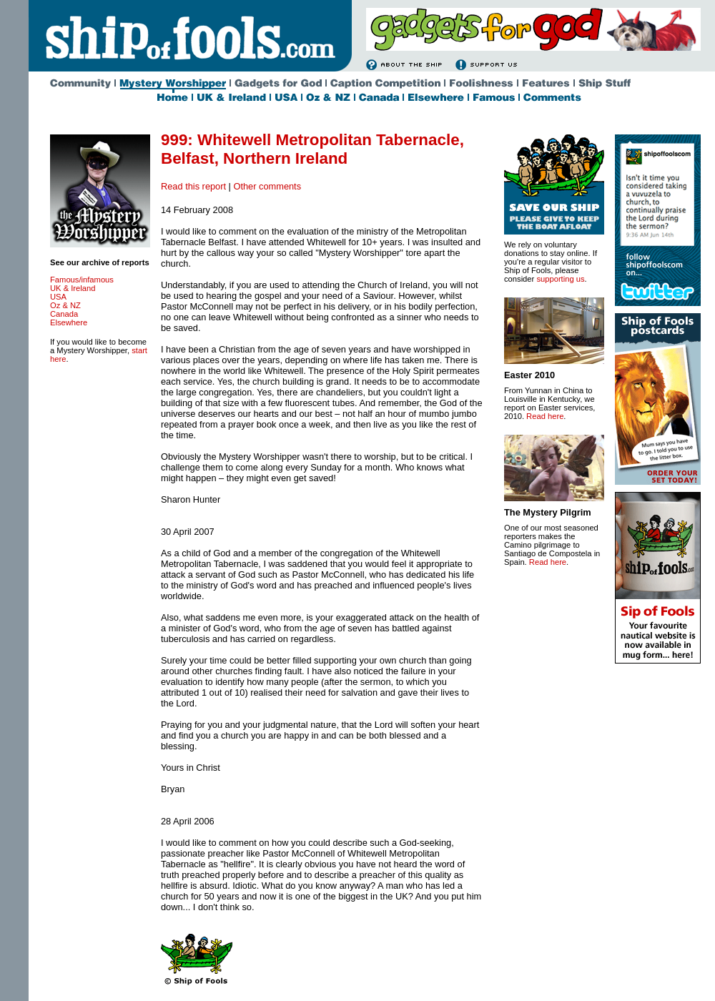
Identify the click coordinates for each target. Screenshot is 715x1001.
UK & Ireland (72, 288)
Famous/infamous (82, 279)
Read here (544, 416)
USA (58, 296)
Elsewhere (68, 322)
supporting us (560, 279)
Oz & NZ (65, 305)
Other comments (267, 186)
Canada (64, 314)
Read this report (193, 186)
